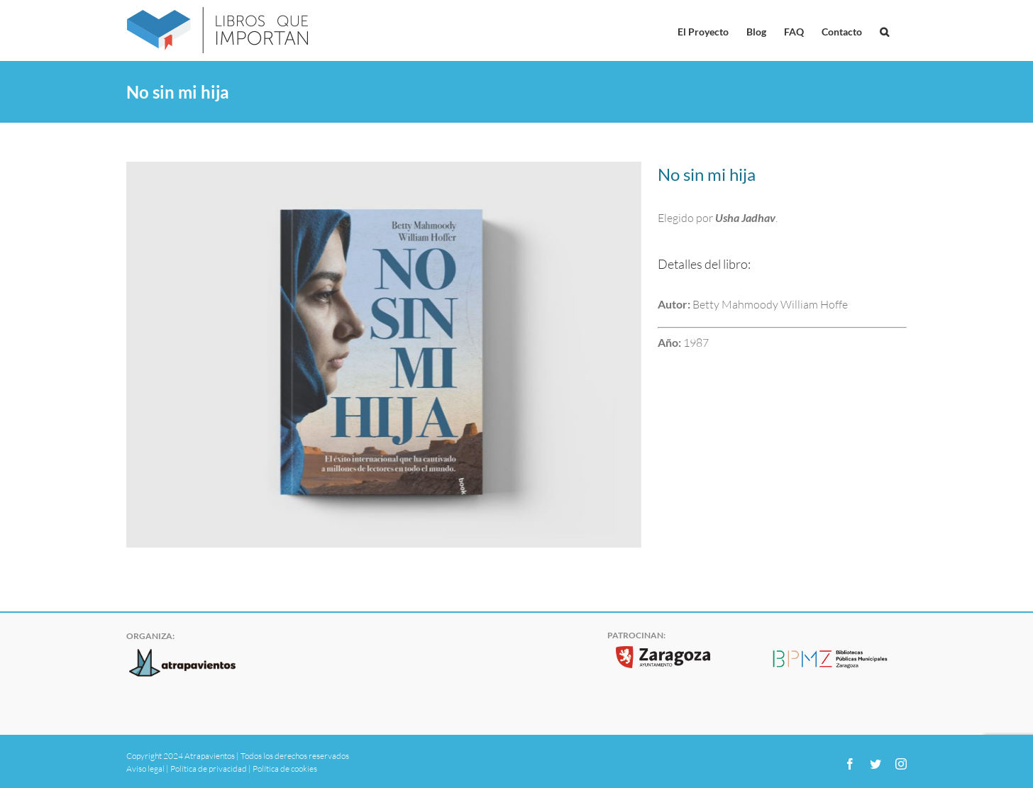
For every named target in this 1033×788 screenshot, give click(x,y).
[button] (884, 30)
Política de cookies (285, 768)
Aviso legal (145, 768)
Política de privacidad (208, 768)
